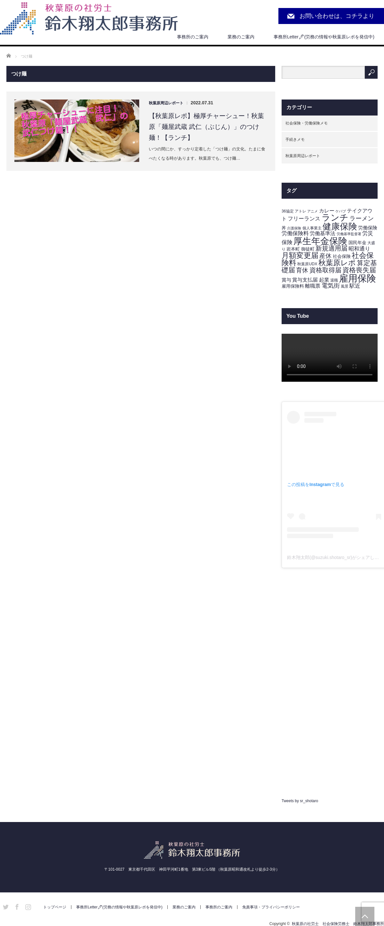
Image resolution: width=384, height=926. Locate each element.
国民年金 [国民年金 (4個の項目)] (357, 242)
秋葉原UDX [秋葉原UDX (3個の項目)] (307, 264)
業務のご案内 (241, 36)
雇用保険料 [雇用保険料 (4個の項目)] (293, 286)
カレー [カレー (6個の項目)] (326, 210)
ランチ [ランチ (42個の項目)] (335, 217)
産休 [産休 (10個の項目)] (325, 255)
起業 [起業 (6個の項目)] (324, 280)
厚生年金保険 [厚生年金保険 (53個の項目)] (320, 241)
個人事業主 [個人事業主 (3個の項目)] (312, 228)
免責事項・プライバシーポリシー (271, 907)
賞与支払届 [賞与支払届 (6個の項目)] (305, 280)
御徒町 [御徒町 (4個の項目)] (308, 249)
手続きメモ (295, 139)
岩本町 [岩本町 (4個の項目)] (293, 249)
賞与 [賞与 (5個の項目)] (286, 280)
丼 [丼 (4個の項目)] (284, 228)
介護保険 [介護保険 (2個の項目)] (294, 228)
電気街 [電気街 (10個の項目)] (331, 285)
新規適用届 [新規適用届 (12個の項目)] (332, 248)
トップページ (54, 907)
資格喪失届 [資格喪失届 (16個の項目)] (359, 270)
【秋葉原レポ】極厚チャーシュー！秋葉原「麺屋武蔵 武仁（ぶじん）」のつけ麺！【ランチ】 (206, 126)
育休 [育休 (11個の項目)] (302, 270)
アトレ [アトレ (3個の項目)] (300, 211)
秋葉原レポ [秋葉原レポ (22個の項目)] (337, 263)
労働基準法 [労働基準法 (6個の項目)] (322, 233)
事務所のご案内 (192, 36)
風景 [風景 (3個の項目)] (344, 286)
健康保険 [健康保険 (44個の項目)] (340, 226)
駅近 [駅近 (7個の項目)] (354, 286)
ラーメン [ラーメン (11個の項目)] (361, 218)
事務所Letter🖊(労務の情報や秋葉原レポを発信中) (324, 36)
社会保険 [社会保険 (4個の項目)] (342, 256)
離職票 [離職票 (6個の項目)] (312, 286)
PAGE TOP (364, 916)
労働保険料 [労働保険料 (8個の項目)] (295, 233)
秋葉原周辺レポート (166, 103)
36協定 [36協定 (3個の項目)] (288, 211)
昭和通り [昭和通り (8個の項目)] (359, 248)
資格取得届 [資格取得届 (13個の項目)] (325, 270)
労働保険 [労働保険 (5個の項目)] (367, 227)
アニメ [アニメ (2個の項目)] (312, 211)
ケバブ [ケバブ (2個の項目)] (340, 211)
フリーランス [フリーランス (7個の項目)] (304, 219)
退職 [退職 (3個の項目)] (334, 280)
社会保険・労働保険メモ (306, 123)
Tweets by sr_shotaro (300, 801)
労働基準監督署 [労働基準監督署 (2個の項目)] (349, 234)
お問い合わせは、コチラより (337, 16)
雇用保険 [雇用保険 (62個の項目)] (357, 278)
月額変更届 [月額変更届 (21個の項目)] (300, 255)
